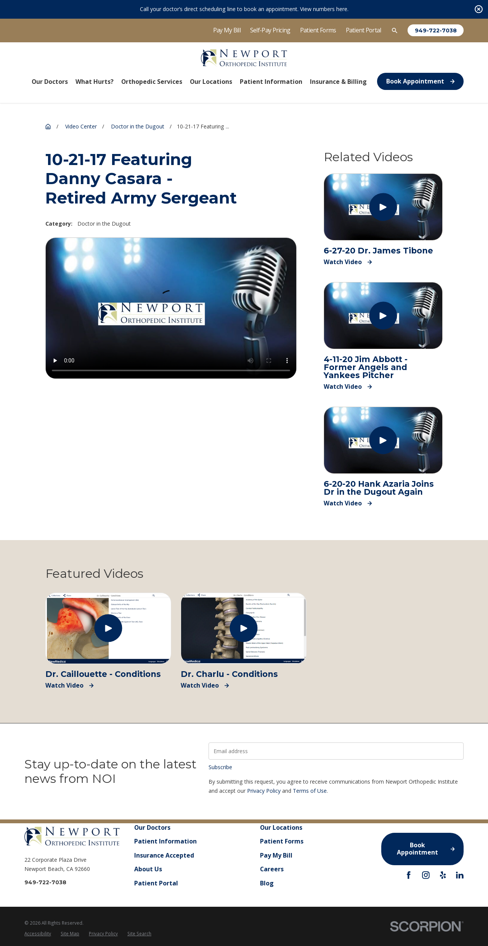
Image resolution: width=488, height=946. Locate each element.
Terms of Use (310, 790)
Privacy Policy (264, 790)
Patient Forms (318, 30)
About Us (148, 869)
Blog (267, 883)
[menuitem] (37, 934)
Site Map (70, 933)
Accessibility (37, 933)
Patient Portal (363, 30)
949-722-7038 (436, 30)
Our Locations (281, 827)
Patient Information (165, 841)
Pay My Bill (227, 30)
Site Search (139, 933)
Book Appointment (420, 81)
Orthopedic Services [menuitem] (151, 81)
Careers (272, 869)
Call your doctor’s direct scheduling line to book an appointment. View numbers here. (244, 9)
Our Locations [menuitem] (211, 81)
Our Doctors (152, 827)
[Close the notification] (479, 9)
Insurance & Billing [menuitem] (338, 81)
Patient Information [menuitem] (271, 81)
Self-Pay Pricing (270, 30)
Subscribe (220, 767)
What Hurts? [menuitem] (94, 81)
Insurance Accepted (164, 855)
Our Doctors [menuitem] (50, 81)
